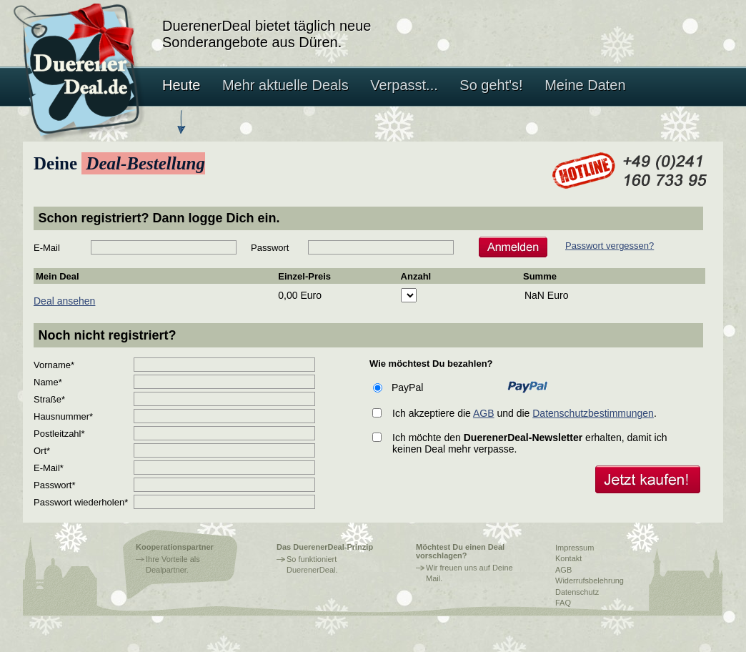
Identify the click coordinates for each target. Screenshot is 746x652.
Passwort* (55, 485)
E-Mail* (49, 468)
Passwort (270, 247)
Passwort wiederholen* (81, 502)
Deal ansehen (64, 301)
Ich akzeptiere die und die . (524, 413)
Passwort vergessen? (609, 245)
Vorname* (54, 365)
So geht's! (490, 85)
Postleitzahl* (59, 433)
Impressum (574, 547)
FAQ (563, 602)
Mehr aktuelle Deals (285, 85)
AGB (483, 413)
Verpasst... (404, 85)
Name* (48, 382)
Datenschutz (577, 592)
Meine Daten (584, 85)
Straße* (49, 399)
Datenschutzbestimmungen (593, 413)
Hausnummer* (63, 416)
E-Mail (47, 247)
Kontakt (568, 558)
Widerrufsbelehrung (589, 580)
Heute (181, 85)
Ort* (42, 450)
